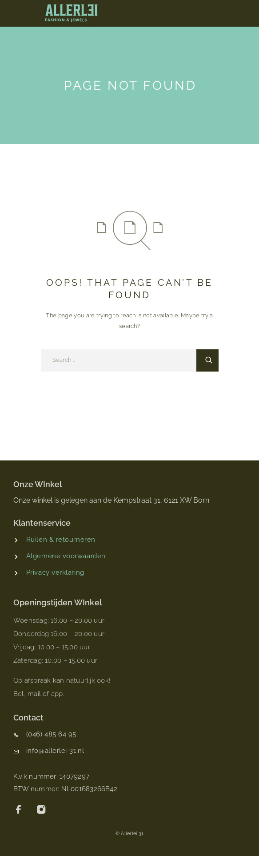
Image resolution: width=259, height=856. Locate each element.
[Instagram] (41, 810)
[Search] (207, 360)
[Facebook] (19, 810)
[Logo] (71, 13)
